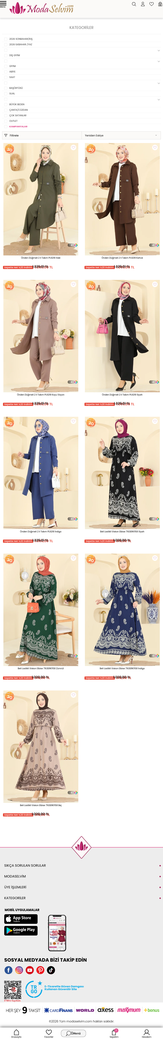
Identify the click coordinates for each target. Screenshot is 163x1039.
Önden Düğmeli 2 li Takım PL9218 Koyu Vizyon (41, 394)
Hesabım (147, 1033)
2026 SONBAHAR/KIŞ (20, 39)
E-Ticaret (68, 1019)
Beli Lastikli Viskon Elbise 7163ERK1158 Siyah (122, 531)
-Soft (58, 1019)
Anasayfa (16, 1033)
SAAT (12, 77)
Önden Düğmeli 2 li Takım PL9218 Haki (40, 257)
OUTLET (13, 121)
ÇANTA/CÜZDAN (18, 110)
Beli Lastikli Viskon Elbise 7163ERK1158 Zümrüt (41, 668)
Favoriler (48, 1033)
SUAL (12, 93)
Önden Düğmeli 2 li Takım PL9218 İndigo (41, 531)
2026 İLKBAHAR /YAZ (20, 44)
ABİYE (12, 71)
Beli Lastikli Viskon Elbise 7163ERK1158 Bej (41, 805)
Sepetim (114, 1033)
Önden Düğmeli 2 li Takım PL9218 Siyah (122, 394)
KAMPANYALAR (18, 126)
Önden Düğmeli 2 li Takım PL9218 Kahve (122, 257)
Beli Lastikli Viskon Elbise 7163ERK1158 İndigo (122, 668)
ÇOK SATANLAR (18, 115)
